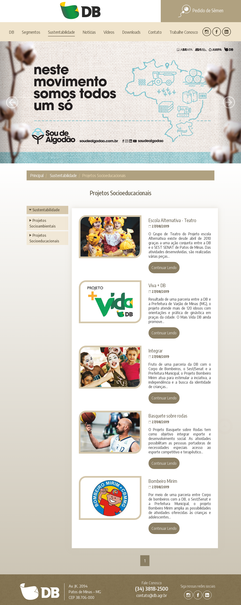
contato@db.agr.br (151, 576)
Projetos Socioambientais (42, 204)
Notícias (89, 13)
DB (11, 13)
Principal (37, 156)
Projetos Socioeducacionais (44, 219)
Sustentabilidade (63, 156)
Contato (155, 13)
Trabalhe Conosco (183, 13)
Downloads (131, 13)
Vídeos (109, 13)
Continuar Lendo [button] (164, 248)
